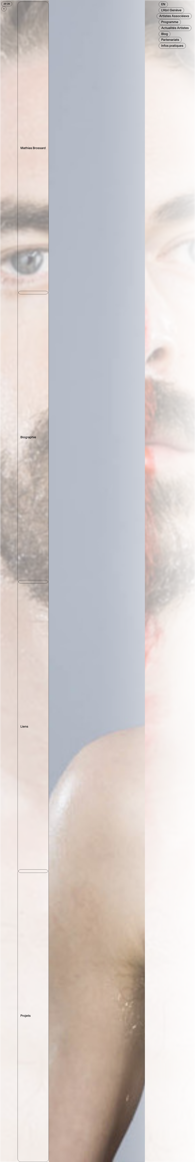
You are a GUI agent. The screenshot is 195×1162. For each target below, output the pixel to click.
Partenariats (170, 40)
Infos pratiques (172, 46)
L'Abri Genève (171, 10)
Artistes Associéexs (174, 16)
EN (163, 4)
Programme (169, 22)
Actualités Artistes (175, 28)
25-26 (7, 3)
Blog (164, 34)
